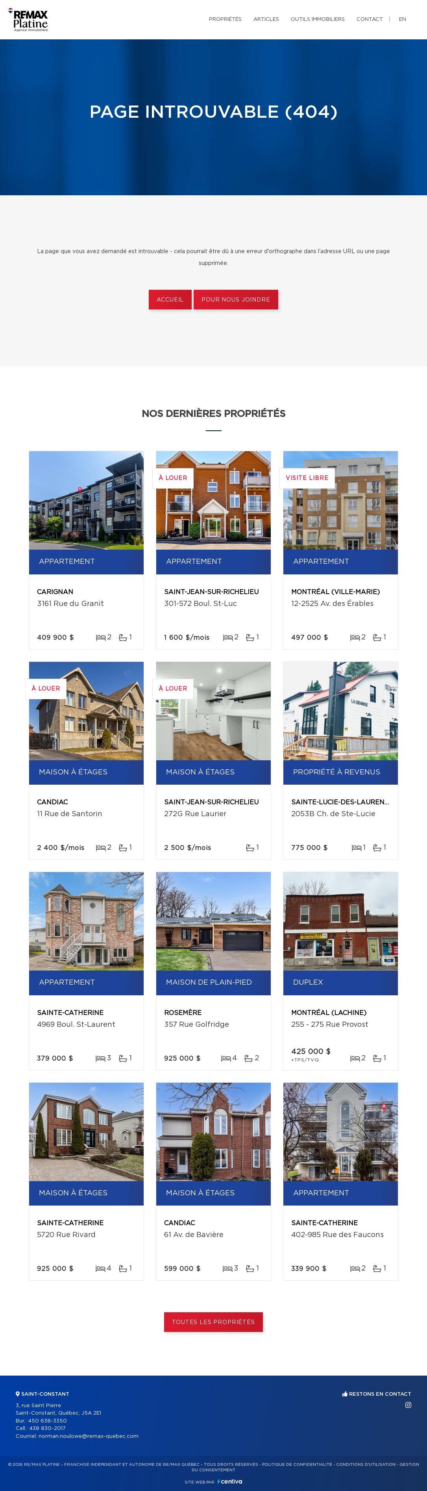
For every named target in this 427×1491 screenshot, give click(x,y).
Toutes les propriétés (213, 1322)
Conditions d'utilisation (366, 1465)
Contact (370, 19)
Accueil (170, 300)
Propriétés (225, 19)
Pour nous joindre (235, 300)
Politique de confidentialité (297, 1465)
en (402, 19)
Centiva (229, 1481)
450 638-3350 (47, 1421)
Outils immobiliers (318, 19)
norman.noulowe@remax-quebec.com (89, 1436)
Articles (266, 19)
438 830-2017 (47, 1428)
